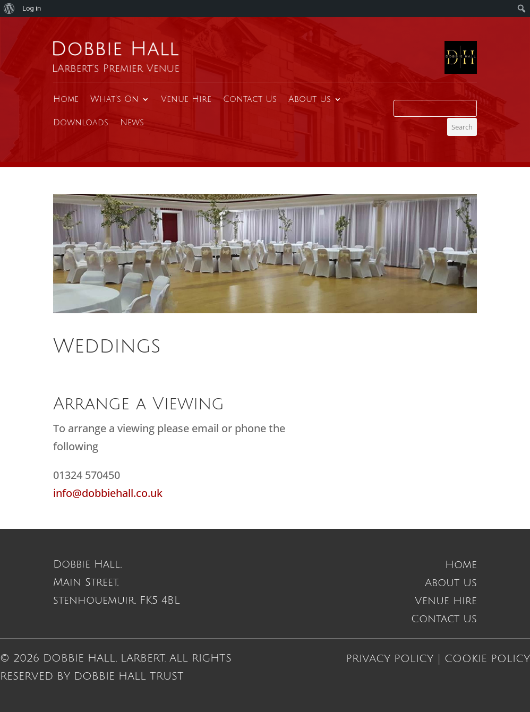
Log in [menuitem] (31, 8)
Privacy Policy (389, 659)
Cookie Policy (487, 659)
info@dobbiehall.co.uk (108, 493)
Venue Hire (186, 99)
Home (66, 99)
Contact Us (250, 99)
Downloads (80, 122)
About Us (309, 99)
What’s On (114, 99)
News (132, 122)
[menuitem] (9, 8)
